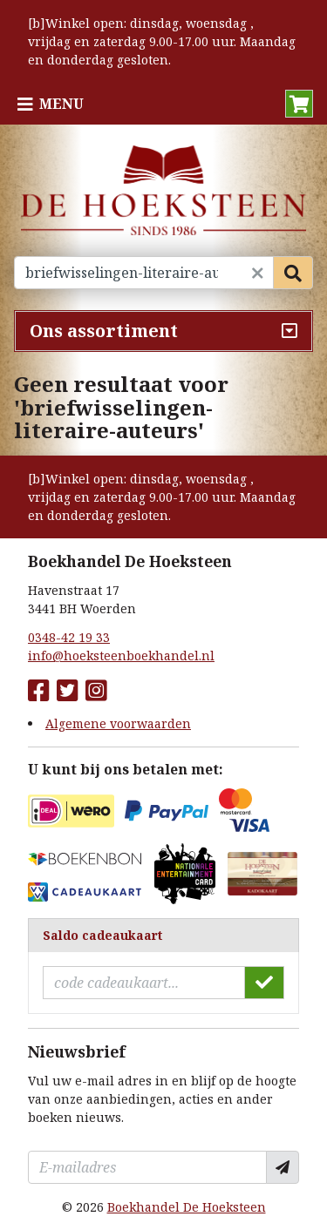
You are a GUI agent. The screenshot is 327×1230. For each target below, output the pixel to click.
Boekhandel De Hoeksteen (186, 1207)
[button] (299, 104)
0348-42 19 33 (69, 637)
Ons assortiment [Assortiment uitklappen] (104, 330)
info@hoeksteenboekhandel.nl (121, 655)
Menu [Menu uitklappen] (61, 103)
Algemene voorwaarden (118, 723)
